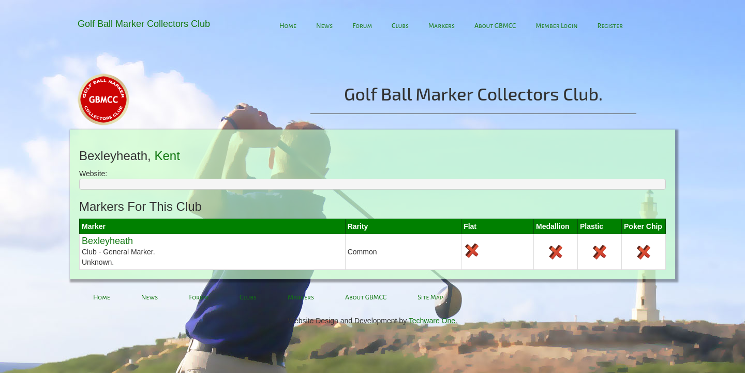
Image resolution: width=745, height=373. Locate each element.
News (324, 26)
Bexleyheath (107, 241)
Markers (441, 26)
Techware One (432, 321)
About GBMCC (495, 26)
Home (287, 26)
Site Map (430, 297)
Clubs (400, 26)
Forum (362, 26)
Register (610, 26)
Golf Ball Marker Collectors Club (144, 24)
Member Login (556, 26)
